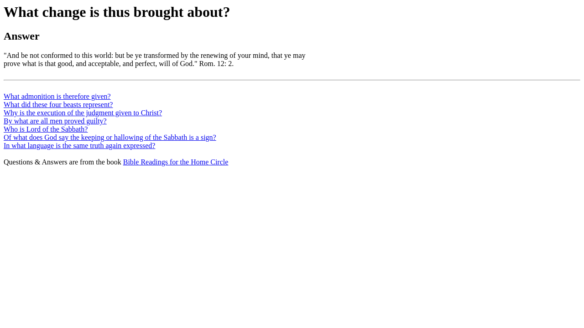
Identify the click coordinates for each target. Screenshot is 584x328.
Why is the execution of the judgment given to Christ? (83, 113)
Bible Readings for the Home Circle (176, 162)
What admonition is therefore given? (57, 96)
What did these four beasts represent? (58, 104)
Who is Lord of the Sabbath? (46, 129)
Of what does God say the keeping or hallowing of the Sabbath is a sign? (110, 137)
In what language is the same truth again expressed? (79, 145)
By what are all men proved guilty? (55, 121)
